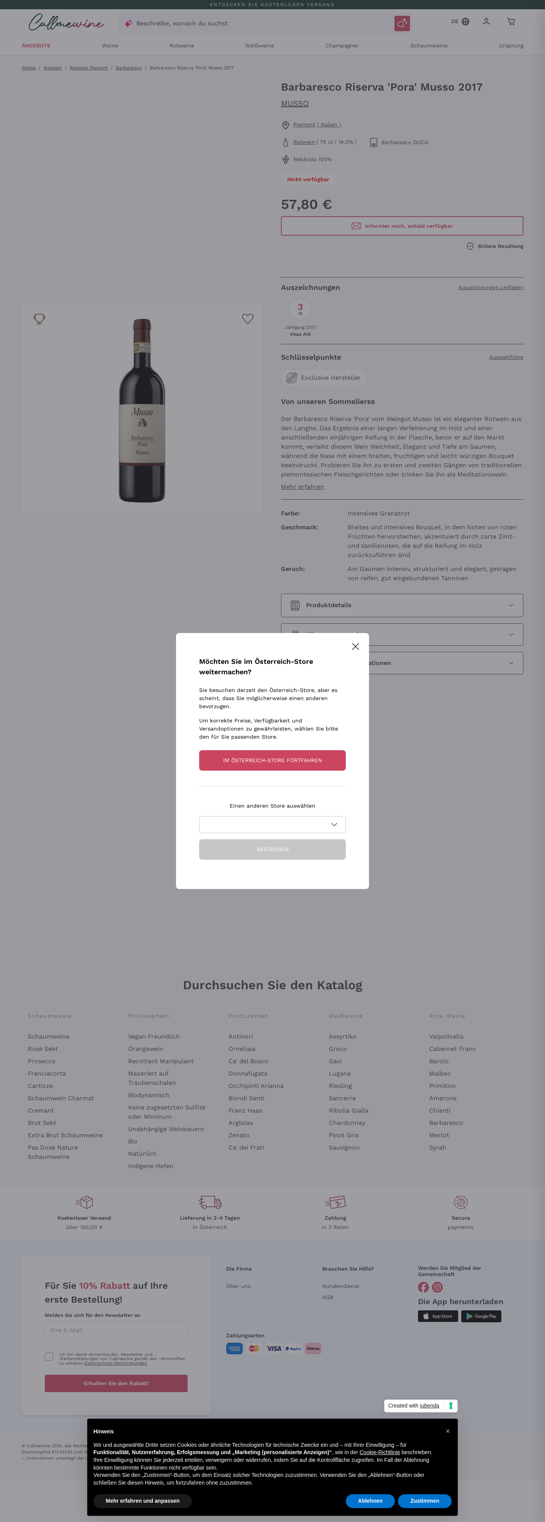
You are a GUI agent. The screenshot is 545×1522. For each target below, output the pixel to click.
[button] (448, 1431)
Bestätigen (273, 849)
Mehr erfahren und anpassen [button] (142, 1501)
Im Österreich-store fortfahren (272, 760)
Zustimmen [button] (424, 1501)
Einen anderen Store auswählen (272, 806)
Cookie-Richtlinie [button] (379, 1452)
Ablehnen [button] (370, 1501)
